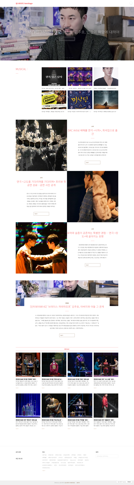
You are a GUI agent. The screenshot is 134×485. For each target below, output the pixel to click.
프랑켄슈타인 (46, 468)
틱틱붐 (74, 455)
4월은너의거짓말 (83, 457)
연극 (56, 465)
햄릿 (85, 455)
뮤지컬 (44, 455)
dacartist (73, 460)
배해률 (44, 457)
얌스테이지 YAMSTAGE (70, 482)
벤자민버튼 (53, 460)
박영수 (79, 455)
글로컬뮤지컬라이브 (63, 460)
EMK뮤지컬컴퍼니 (47, 465)
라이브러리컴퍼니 (80, 465)
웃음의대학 (67, 455)
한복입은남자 (68, 457)
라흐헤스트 (80, 462)
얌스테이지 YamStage (24, 3)
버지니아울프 (46, 462)
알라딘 (87, 460)
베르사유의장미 (53, 457)
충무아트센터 (71, 462)
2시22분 (64, 462)
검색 (116, 456)
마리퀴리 (45, 460)
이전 (18, 33)
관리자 (78, 482)
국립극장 (51, 455)
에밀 (75, 457)
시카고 (61, 457)
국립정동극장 (55, 462)
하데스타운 (59, 455)
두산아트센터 (63, 465)
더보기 (87, 162)
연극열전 (80, 460)
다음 (116, 33)
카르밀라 (71, 465)
